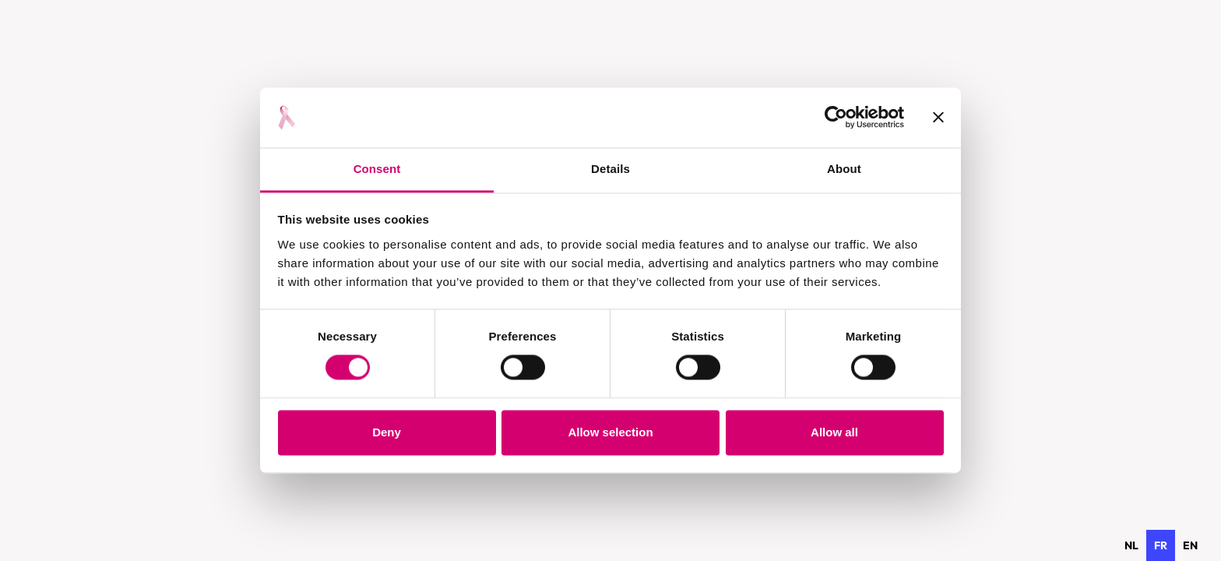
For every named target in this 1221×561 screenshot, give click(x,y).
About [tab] (844, 168)
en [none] (1190, 545)
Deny (386, 432)
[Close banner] (938, 117)
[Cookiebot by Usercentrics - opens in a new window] (836, 117)
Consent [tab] (377, 168)
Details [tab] (610, 168)
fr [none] (1160, 545)
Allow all (834, 432)
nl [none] (1131, 545)
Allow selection (610, 432)
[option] (1131, 545)
